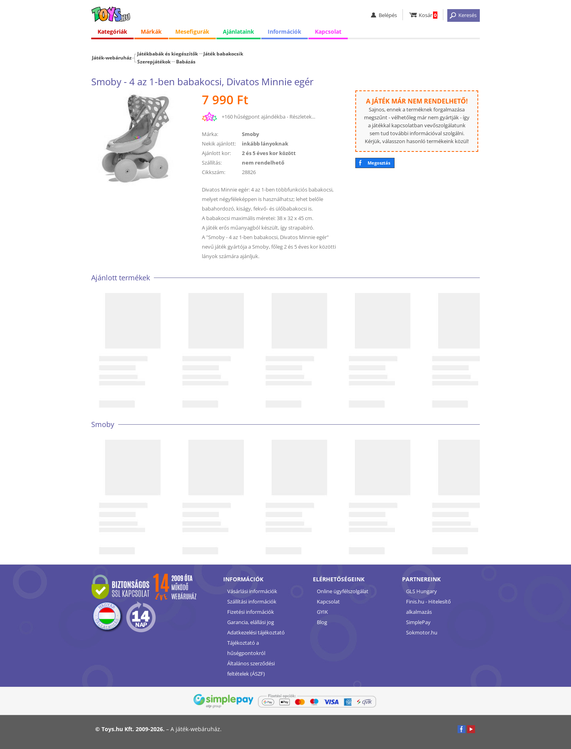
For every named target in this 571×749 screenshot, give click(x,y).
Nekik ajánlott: (219, 143)
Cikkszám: (213, 172)
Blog (322, 622)
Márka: (210, 134)
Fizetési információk (250, 611)
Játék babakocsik (223, 53)
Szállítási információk (251, 601)
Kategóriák (112, 31)
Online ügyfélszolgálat (342, 591)
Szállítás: (212, 162)
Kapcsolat (328, 31)
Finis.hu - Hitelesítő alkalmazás (428, 606)
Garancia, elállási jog (250, 622)
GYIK (322, 611)
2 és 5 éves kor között (269, 153)
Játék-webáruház (112, 57)
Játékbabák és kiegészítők (167, 53)
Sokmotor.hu (421, 632)
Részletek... (302, 116)
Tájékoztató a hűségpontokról (246, 648)
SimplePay (418, 622)
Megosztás (379, 163)
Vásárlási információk (252, 591)
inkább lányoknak (265, 143)
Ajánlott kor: (216, 153)
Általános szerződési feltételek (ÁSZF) (251, 668)
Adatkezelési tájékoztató (256, 632)
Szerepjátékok (154, 61)
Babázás (185, 61)
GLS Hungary (421, 591)
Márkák (151, 31)
